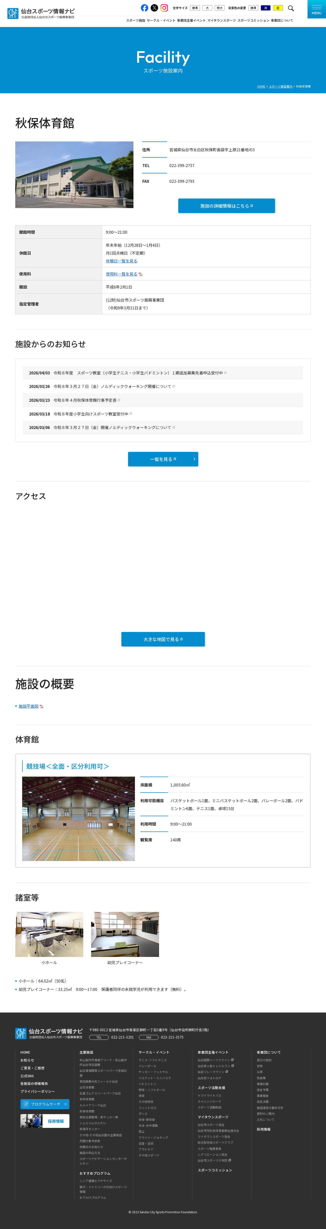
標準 (195, 8)
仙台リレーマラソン (211, 1072)
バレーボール (147, 1066)
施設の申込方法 (90, 1153)
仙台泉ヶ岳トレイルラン (214, 1066)
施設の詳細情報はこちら (224, 205)
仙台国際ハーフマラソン (214, 1060)
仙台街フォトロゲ (209, 1078)
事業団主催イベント (191, 20)
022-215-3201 (122, 1037)
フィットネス (147, 1108)
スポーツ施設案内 (281, 86)
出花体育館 (87, 1087)
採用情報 (264, 1129)
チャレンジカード (209, 1101)
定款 (260, 1066)
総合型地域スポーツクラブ (215, 1142)
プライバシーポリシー (37, 1091)
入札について (266, 1119)
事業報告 (263, 1095)
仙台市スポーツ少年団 (212, 1160)
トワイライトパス (209, 1095)
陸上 (142, 1131)
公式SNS (27, 1075)
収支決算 (263, 1101)
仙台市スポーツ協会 (211, 1124)
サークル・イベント (161, 20)
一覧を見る (172, 459)
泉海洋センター (90, 1129)
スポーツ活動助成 (209, 1107)
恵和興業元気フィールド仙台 (99, 1081)
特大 (220, 8)
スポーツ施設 (135, 20)
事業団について (282, 20)
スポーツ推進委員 (209, 1148)
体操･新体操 (147, 1119)
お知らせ (27, 1060)
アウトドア (146, 1149)
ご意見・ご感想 (32, 1067)
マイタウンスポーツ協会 (214, 1136)
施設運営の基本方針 (270, 1108)
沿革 (260, 1072)
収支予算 (263, 1090)
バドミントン (147, 1084)
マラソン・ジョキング (153, 1137)
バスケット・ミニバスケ (155, 1078)
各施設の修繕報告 (34, 1083)
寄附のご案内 (266, 1113)
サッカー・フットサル (153, 1072)
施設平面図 (28, 706)
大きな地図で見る (161, 639)
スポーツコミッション (253, 20)
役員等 (261, 1078)
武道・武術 (146, 1143)
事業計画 (263, 1084)
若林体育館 (87, 1099)
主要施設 (86, 1052)
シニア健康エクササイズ (96, 1181)
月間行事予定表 (90, 1141)
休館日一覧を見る (121, 261)
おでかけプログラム (93, 1197)
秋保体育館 (87, 1111)
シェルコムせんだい (93, 1123)
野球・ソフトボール (152, 1090)
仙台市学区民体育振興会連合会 (218, 1130)
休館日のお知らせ (91, 1147)
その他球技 (146, 1101)
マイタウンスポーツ (221, 20)
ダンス (143, 1113)
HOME (261, 86)
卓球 (142, 1095)
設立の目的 (264, 1060)
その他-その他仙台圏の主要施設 (101, 1135)
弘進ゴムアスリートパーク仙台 (100, 1093)
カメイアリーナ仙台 (93, 1105)
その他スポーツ (149, 1155)
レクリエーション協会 (212, 1154)
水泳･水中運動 (148, 1125)
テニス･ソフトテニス (153, 1060)
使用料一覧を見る (121, 274)
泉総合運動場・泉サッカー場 (99, 1117)
